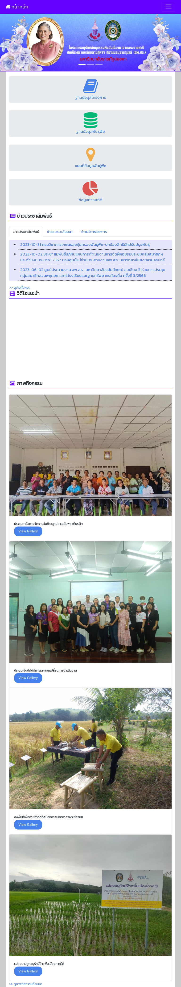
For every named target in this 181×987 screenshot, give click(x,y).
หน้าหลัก (17, 6)
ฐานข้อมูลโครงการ (90, 97)
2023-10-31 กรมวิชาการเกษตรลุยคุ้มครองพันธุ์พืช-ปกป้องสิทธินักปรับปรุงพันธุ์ (85, 244)
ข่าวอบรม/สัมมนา (60, 231)
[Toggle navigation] (168, 7)
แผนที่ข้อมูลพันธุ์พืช (90, 166)
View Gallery (28, 531)
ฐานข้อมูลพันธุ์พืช (90, 131)
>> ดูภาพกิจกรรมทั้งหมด (25, 984)
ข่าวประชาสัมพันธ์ (26, 231)
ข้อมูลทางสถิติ (90, 200)
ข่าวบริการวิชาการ (94, 231)
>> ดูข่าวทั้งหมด (19, 287)
